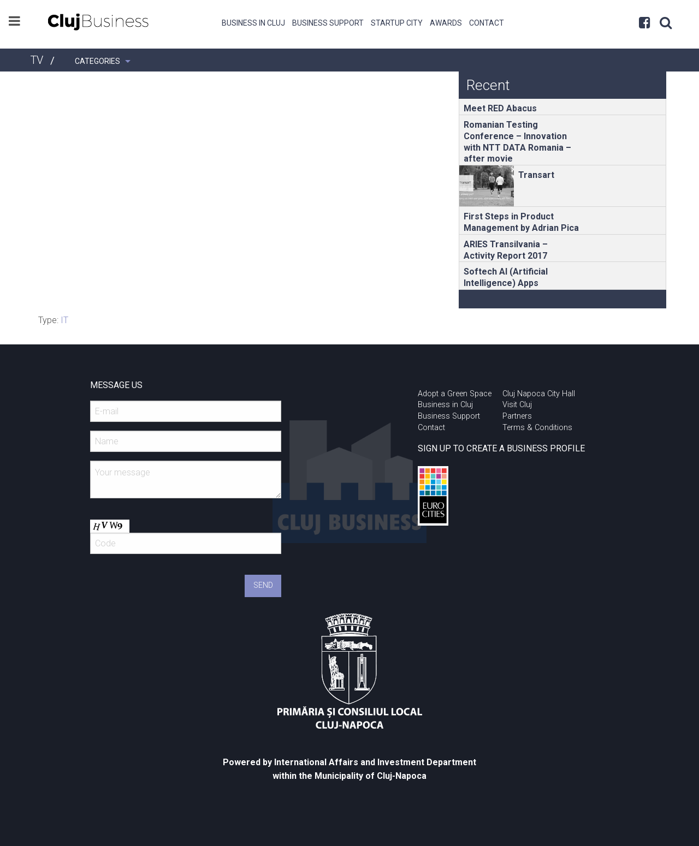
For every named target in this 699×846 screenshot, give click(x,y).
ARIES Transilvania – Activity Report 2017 (506, 250)
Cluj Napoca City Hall (538, 393)
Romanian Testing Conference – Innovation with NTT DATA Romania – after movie (517, 142)
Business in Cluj (253, 23)
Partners (517, 416)
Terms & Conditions (537, 427)
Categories (97, 61)
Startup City (397, 23)
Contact (486, 23)
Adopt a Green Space (454, 393)
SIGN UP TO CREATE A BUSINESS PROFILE (501, 448)
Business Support (328, 23)
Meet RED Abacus (500, 108)
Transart (536, 175)
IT (64, 320)
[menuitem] (253, 22)
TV (36, 60)
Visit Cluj (517, 404)
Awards (446, 23)
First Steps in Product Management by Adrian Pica (521, 222)
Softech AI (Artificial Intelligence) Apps (506, 277)
